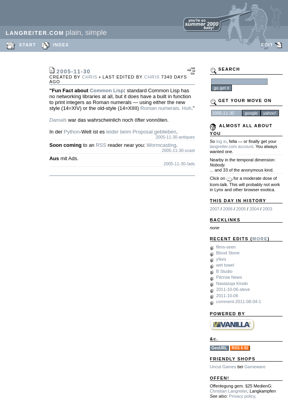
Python (72, 132)
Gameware (255, 366)
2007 (214, 208)
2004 (254, 208)
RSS (101, 145)
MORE (260, 238)
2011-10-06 (227, 295)
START (27, 44)
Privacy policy (242, 396)
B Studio (224, 271)
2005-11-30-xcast (178, 150)
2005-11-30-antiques (175, 137)
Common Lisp (107, 90)
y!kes (221, 259)
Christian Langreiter (228, 391)
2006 (227, 208)
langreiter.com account (231, 146)
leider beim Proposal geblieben (141, 132)
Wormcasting (162, 145)
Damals (58, 120)
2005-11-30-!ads (179, 163)
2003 (267, 208)
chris (89, 77)
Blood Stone (228, 252)
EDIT (267, 44)
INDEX (61, 44)
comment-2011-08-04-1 (238, 301)
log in (221, 141)
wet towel (225, 265)
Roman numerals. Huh (165, 108)
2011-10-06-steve (233, 289)
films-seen (226, 247)
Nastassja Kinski (232, 283)
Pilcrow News (229, 277)
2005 (241, 208)
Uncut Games (223, 366)
